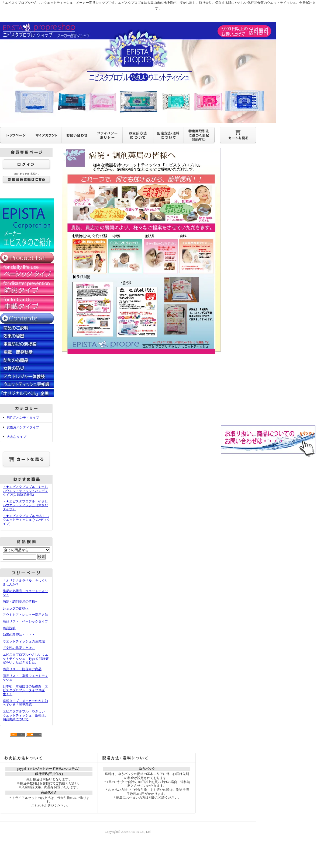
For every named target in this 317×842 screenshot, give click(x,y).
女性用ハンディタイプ (23, 427)
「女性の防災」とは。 (19, 648)
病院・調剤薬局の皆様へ (20, 601)
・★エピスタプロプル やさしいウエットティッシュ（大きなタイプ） (25, 505)
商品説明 (9, 628)
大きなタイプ (16, 437)
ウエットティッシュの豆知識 (24, 641)
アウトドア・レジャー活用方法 (25, 615)
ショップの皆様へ (16, 608)
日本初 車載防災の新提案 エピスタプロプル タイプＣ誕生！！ (25, 690)
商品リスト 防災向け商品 (22, 669)
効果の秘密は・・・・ (19, 635)
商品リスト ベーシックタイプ (25, 621)
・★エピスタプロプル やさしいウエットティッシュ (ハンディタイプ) (26, 520)
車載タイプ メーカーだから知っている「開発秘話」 (25, 703)
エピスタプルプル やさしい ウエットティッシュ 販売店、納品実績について (25, 715)
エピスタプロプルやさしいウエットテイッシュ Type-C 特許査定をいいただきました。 (26, 658)
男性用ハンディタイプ (23, 418)
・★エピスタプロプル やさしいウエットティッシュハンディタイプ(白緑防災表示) (25, 491)
